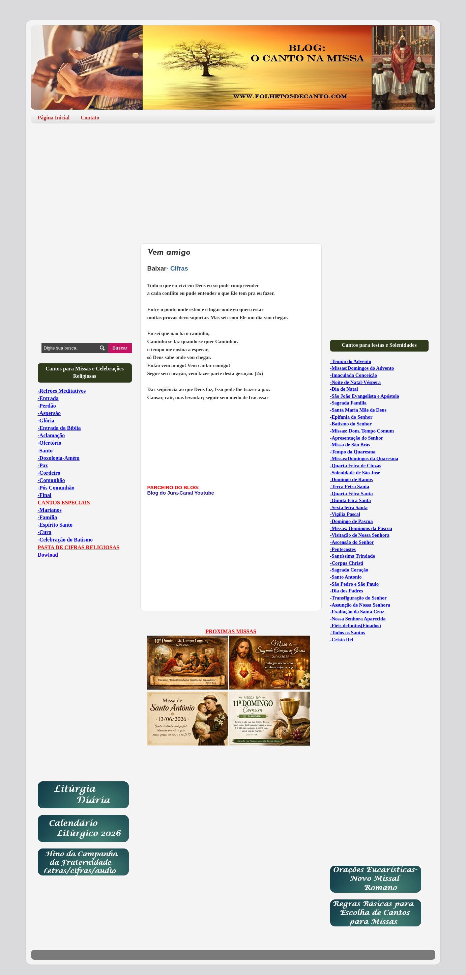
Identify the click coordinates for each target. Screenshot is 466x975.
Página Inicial (54, 117)
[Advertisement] (233, 181)
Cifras (179, 268)
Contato (90, 117)
